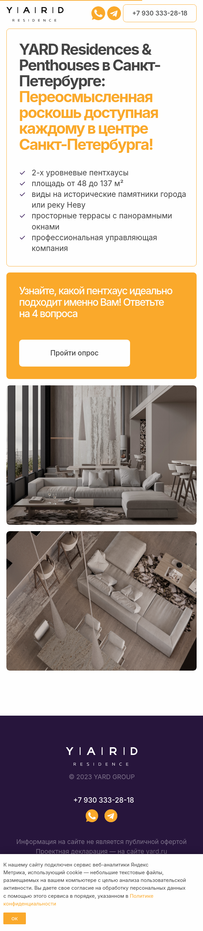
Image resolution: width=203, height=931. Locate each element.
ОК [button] (14, 918)
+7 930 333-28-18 (159, 13)
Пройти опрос (74, 353)
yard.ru (156, 851)
